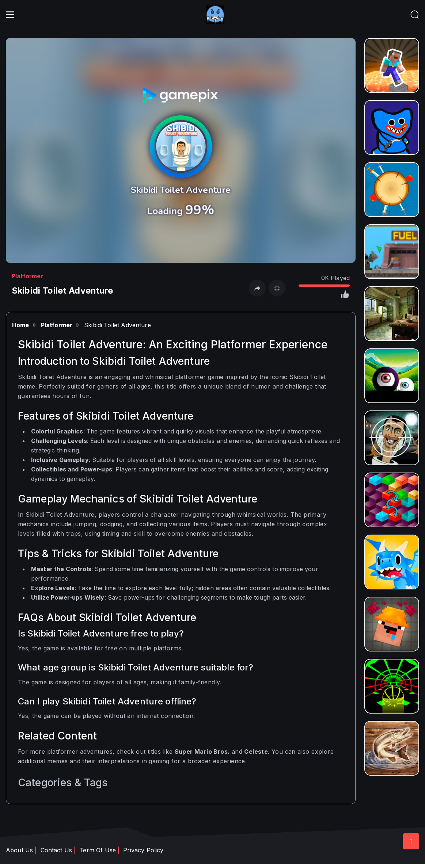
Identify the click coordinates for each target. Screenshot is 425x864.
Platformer (27, 276)
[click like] (344, 296)
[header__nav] (415, 15)
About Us (19, 850)
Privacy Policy (143, 850)
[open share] (257, 288)
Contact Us (56, 850)
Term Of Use (97, 850)
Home (20, 325)
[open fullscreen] (277, 288)
